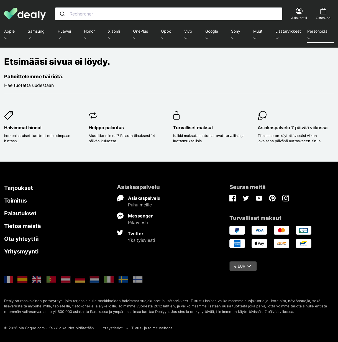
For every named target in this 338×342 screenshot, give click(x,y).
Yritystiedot (113, 328)
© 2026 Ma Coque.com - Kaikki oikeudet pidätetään (49, 328)
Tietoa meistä (22, 226)
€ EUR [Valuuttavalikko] (242, 266)
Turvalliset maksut (193, 127)
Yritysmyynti (21, 251)
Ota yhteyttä (21, 238)
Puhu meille (140, 205)
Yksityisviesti (141, 240)
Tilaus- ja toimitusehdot (151, 328)
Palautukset (20, 213)
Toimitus (15, 200)
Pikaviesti (138, 222)
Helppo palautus (106, 127)
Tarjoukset (18, 188)
